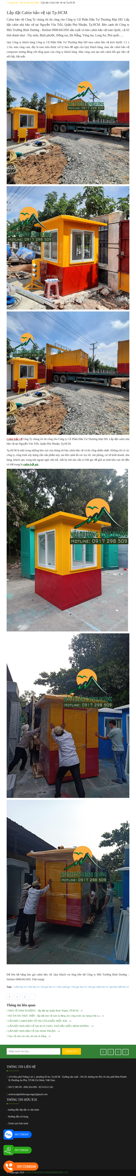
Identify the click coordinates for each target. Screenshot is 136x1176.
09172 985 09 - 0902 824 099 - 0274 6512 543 (31, 1087)
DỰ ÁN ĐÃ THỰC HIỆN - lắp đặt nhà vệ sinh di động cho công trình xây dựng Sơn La (53, 1015)
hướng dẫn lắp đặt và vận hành (23, 1109)
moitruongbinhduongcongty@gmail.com (28, 1094)
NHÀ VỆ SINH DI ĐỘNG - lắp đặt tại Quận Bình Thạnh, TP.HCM (42, 1010)
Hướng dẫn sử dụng (17, 1116)
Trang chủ (12, 2)
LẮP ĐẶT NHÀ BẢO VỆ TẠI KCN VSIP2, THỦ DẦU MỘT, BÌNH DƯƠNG (48, 1026)
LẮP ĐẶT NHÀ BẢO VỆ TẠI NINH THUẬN (31, 1031)
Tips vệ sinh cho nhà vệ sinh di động (26, 1036)
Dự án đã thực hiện (29, 2)
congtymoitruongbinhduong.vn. (46, 1172)
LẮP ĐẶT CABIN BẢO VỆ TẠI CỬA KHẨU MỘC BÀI (37, 1021)
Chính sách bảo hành (17, 1123)
